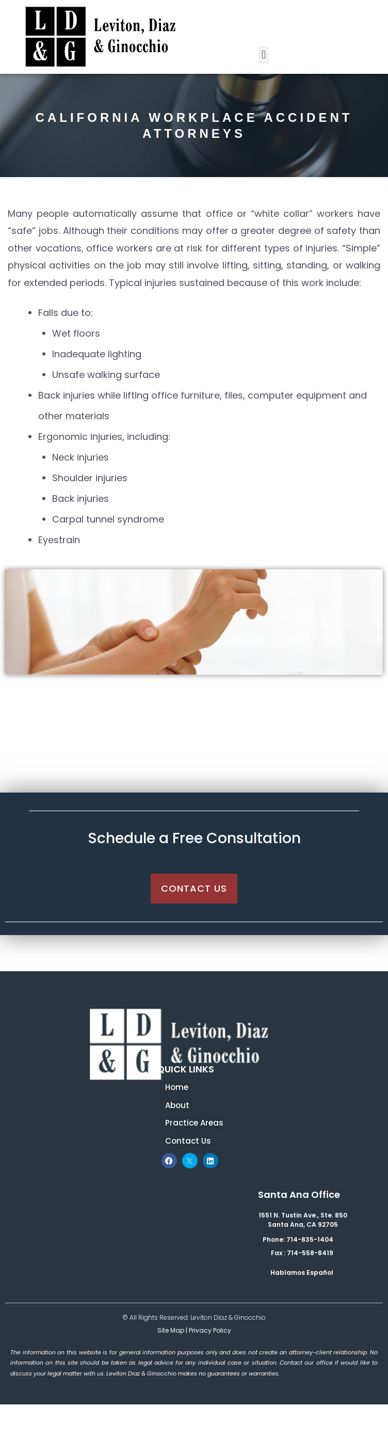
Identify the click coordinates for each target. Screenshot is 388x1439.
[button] (263, 55)
